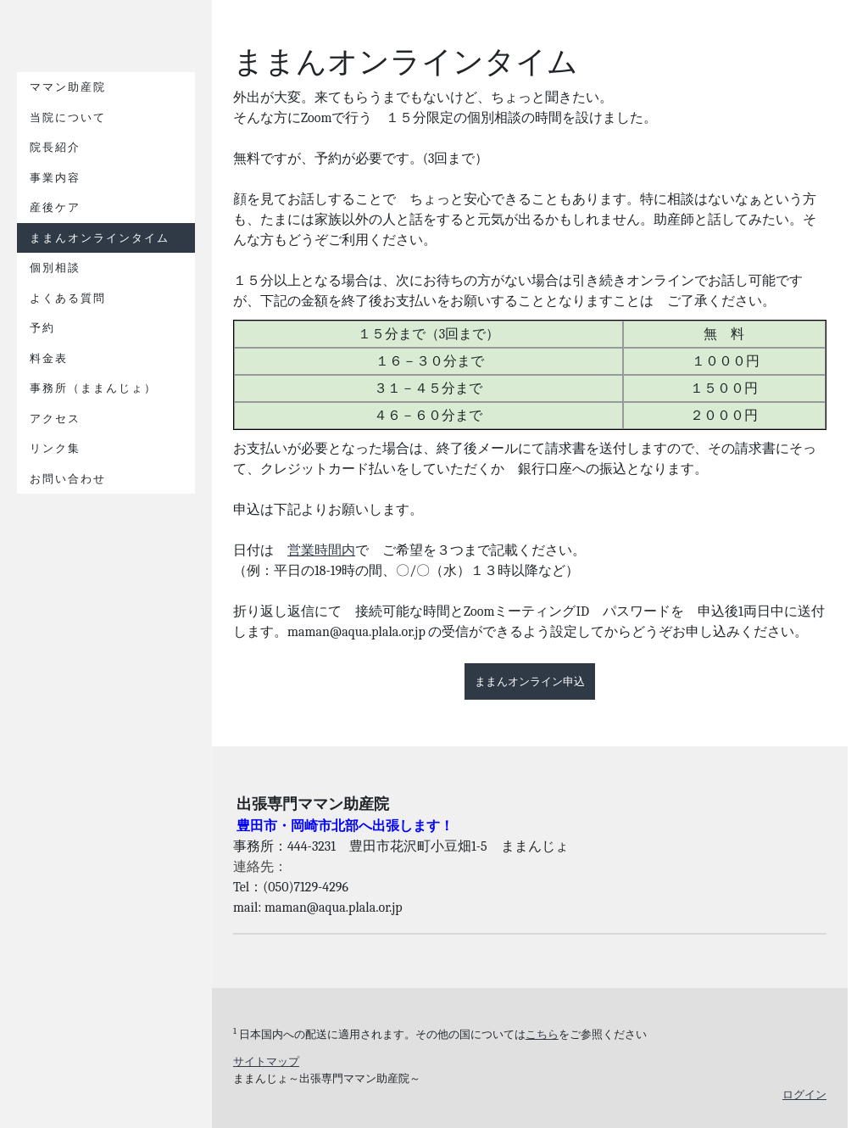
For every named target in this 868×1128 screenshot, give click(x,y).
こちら (542, 1034)
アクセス (55, 418)
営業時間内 (321, 550)
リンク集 (55, 448)
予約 (42, 327)
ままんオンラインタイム (100, 238)
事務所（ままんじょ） (93, 388)
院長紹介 (55, 147)
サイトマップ (266, 1061)
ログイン (804, 1094)
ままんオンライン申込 (530, 681)
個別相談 (55, 267)
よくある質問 (68, 298)
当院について (68, 117)
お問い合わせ (68, 478)
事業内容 (55, 177)
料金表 (49, 358)
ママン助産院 (68, 87)
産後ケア (55, 207)
